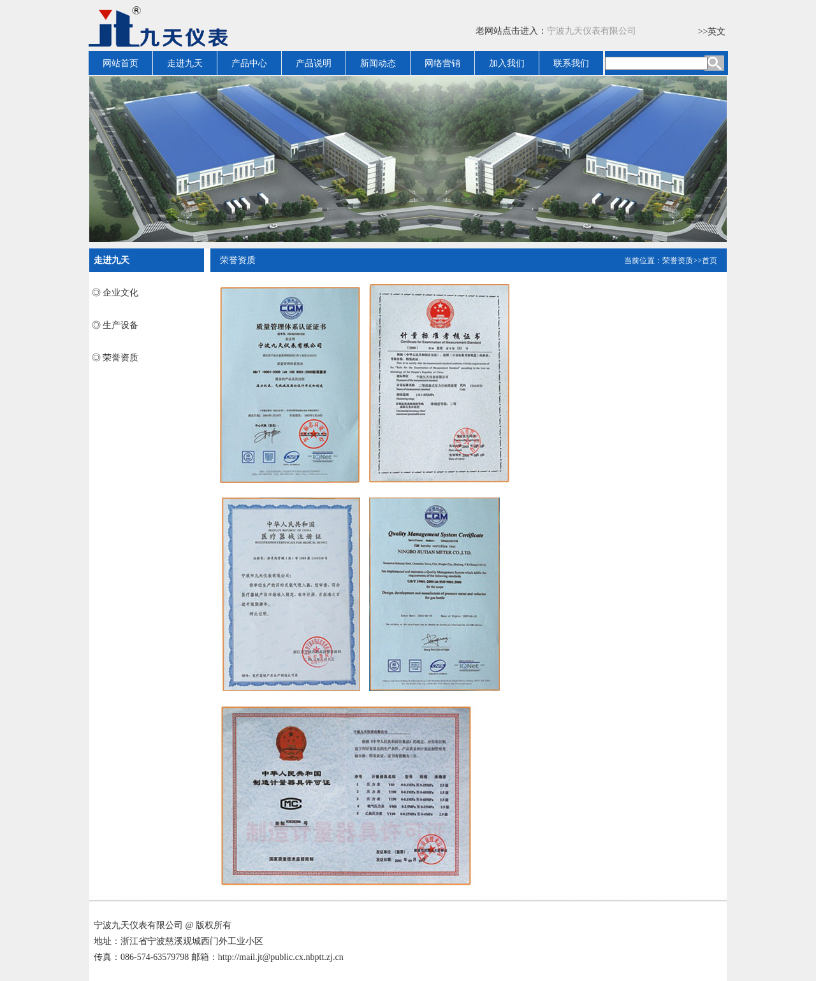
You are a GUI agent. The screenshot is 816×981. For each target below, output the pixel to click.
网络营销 (442, 63)
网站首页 (120, 63)
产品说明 (314, 63)
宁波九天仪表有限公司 (591, 31)
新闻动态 (378, 63)
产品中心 (249, 63)
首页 (709, 260)
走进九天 (185, 63)
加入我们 (507, 63)
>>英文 (712, 31)
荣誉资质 (677, 260)
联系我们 (571, 63)
